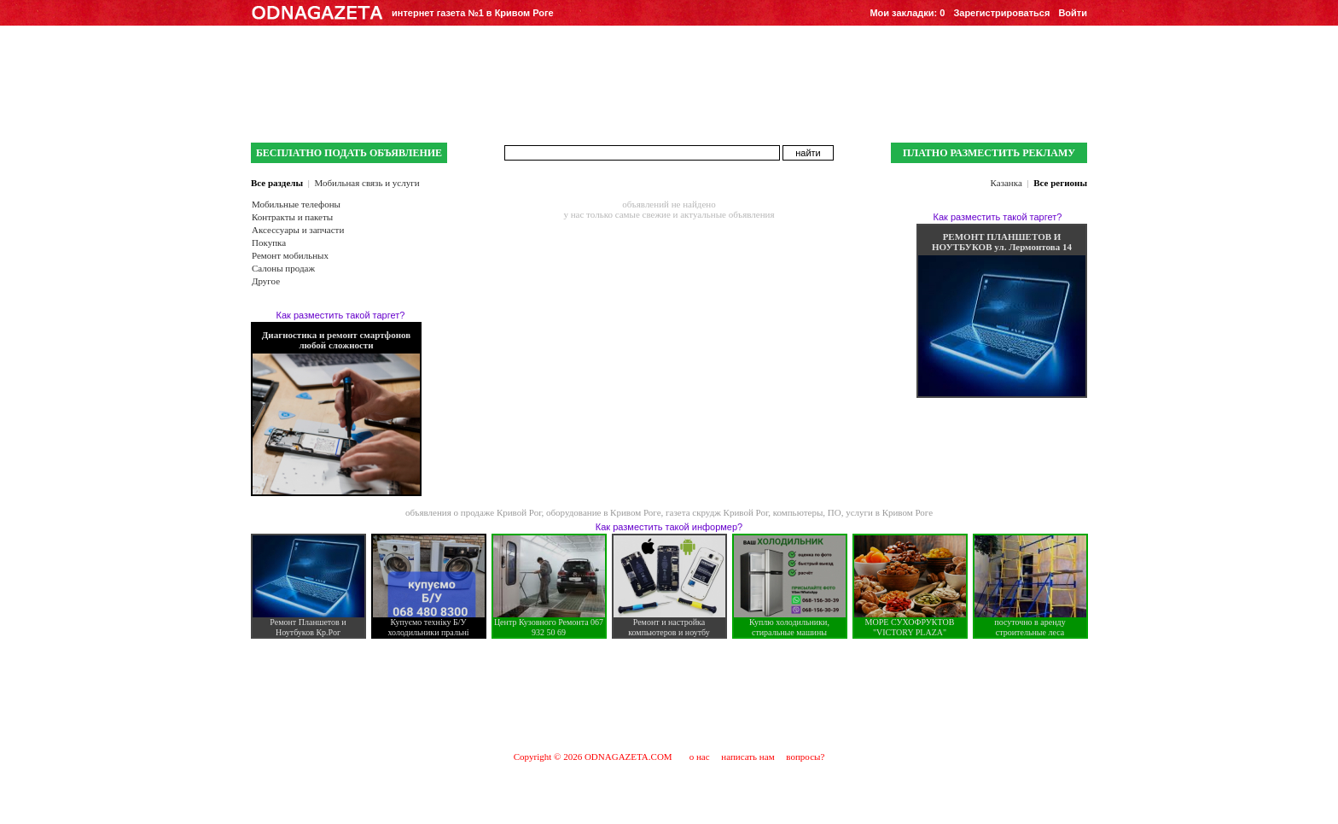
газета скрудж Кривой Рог (717, 512)
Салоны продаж (283, 268)
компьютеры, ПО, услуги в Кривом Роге (853, 512)
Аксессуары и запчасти (298, 230)
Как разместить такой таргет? (340, 315)
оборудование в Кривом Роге (603, 512)
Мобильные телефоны (296, 204)
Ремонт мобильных (290, 255)
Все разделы (277, 183)
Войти (1072, 13)
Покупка (269, 242)
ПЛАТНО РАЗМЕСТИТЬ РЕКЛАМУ (989, 153)
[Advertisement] (669, 694)
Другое (266, 281)
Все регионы (1060, 183)
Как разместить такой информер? (669, 527)
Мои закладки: (907, 13)
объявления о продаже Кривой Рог (473, 512)
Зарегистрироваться (1001, 13)
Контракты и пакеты (292, 217)
